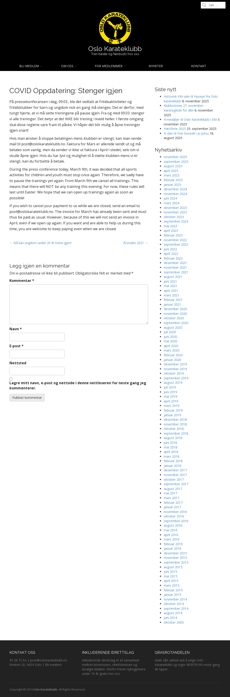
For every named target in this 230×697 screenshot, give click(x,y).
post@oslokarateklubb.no (48, 660)
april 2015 (171, 581)
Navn (15, 328)
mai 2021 (170, 286)
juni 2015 (170, 571)
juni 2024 (170, 198)
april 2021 (171, 290)
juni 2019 (170, 392)
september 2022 (176, 244)
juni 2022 (170, 249)
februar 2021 (173, 300)
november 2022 (175, 240)
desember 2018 (175, 419)
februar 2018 (173, 461)
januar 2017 (172, 507)
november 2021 (175, 267)
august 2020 (173, 327)
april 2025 (171, 171)
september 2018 (176, 433)
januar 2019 (172, 415)
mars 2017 (171, 498)
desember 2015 (175, 553)
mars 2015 (171, 585)
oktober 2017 (174, 479)
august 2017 (173, 489)
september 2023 (176, 221)
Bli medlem (30, 66)
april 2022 (171, 253)
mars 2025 (171, 175)
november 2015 (175, 557)
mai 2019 (170, 396)
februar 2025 (173, 180)
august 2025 (173, 166)
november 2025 (175, 157)
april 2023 (171, 230)
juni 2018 (170, 442)
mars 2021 (171, 295)
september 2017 (176, 484)
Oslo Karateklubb (115, 49)
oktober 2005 (174, 622)
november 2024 (175, 194)
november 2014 (175, 599)
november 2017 (175, 475)
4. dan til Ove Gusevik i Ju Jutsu (186, 133)
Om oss (69, 66)
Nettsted (17, 362)
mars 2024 (171, 203)
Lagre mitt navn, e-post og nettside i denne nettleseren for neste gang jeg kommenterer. (77, 385)
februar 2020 (173, 355)
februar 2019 (173, 410)
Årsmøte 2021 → (135, 243)
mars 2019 (171, 405)
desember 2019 (175, 364)
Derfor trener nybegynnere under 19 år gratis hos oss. (114, 671)
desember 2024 (175, 189)
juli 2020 (170, 332)
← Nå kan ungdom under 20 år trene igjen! (40, 243)
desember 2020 (175, 309)
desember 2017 (175, 470)
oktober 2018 (174, 429)
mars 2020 (171, 350)
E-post (16, 345)
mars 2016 (171, 539)
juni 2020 (170, 337)
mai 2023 (170, 226)
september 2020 (176, 323)
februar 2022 (173, 258)
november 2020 (175, 313)
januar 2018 (172, 465)
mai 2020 (170, 341)
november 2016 (175, 512)
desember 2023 (175, 208)
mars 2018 (171, 456)
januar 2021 (172, 304)
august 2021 (173, 277)
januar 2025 (172, 184)
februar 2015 (173, 590)
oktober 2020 (174, 318)
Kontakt (198, 66)
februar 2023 (173, 235)
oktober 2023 (174, 217)
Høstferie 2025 (175, 129)
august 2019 (173, 382)
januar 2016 (172, 548)
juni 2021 (170, 281)
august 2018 (173, 438)
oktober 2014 (174, 604)
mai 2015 (170, 576)
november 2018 (175, 424)
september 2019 (176, 378)
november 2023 (175, 212)
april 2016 (171, 535)
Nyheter (156, 66)
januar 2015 (172, 594)
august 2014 (173, 613)
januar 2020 (172, 360)
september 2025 (176, 161)
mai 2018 (170, 447)
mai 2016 (170, 530)
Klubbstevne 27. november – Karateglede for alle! (185, 107)
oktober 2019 (174, 373)
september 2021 (176, 272)
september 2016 (176, 521)
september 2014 (176, 608)
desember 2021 (175, 263)
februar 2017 (173, 502)
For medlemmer (110, 66)
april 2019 (171, 401)
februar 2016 (173, 544)
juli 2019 (170, 387)
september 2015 (176, 562)
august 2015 (173, 567)
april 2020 (171, 346)
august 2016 (173, 525)
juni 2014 (170, 618)
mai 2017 (170, 493)
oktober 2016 (174, 516)
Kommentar (21, 280)
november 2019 (175, 369)
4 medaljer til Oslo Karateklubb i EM (190, 119)
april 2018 (171, 452)
